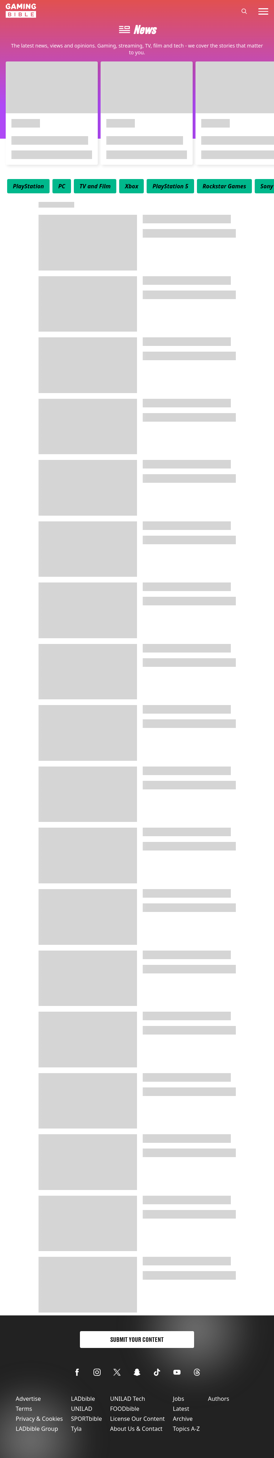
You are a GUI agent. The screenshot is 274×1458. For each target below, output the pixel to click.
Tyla (76, 1429)
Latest (181, 1409)
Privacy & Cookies (39, 1419)
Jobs (178, 1399)
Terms (24, 1409)
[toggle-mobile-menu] (263, 11)
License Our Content (137, 1419)
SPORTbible (86, 1419)
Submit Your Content (137, 1339)
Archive (183, 1419)
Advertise (28, 1399)
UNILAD (81, 1409)
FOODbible (124, 1409)
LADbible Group (37, 1429)
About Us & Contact (136, 1429)
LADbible (83, 1399)
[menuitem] (28, 186)
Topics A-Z (186, 1429)
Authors (218, 1399)
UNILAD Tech (127, 1399)
